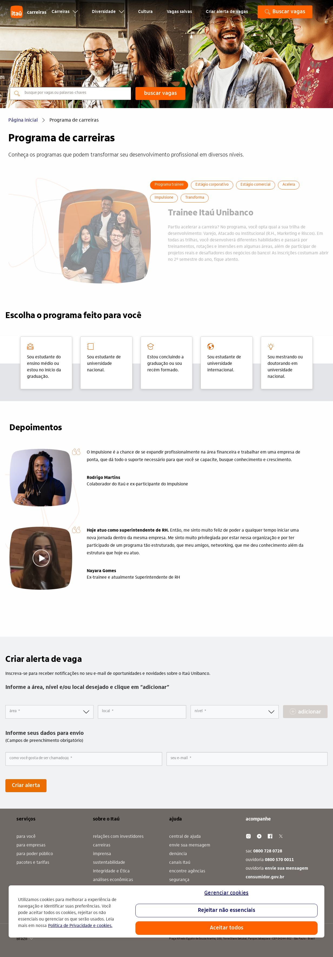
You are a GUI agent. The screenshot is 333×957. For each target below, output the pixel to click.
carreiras (101, 845)
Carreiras (65, 15)
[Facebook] (270, 836)
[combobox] (142, 712)
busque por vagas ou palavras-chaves (55, 93)
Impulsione (164, 198)
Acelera (288, 185)
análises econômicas (113, 880)
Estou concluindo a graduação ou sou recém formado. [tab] (165, 357)
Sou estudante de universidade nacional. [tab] (104, 357)
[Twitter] (281, 836)
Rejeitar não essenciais (226, 910)
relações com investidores (118, 837)
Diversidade (108, 15)
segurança (179, 880)
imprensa (102, 854)
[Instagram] (248, 836)
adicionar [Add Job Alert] (309, 712)
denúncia (178, 854)
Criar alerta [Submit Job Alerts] (26, 785)
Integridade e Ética (111, 871)
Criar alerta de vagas (227, 15)
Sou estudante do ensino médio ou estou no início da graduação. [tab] (44, 361)
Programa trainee (169, 185)
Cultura (145, 15)
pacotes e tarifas (32, 863)
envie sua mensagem (189, 845)
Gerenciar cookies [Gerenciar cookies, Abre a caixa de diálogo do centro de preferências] (226, 893)
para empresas (30, 845)
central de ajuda (185, 837)
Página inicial (23, 120)
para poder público (34, 854)
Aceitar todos (227, 928)
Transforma (194, 198)
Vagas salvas (179, 15)
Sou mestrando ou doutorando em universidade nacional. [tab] (285, 361)
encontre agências (187, 871)
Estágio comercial (256, 185)
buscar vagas (160, 93)
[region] (166, 911)
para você (26, 837)
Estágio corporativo (212, 185)
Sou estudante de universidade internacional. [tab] (224, 357)
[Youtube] (259, 836)
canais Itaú (179, 863)
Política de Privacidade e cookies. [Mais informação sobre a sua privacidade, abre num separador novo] (80, 926)
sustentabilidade (109, 863)
